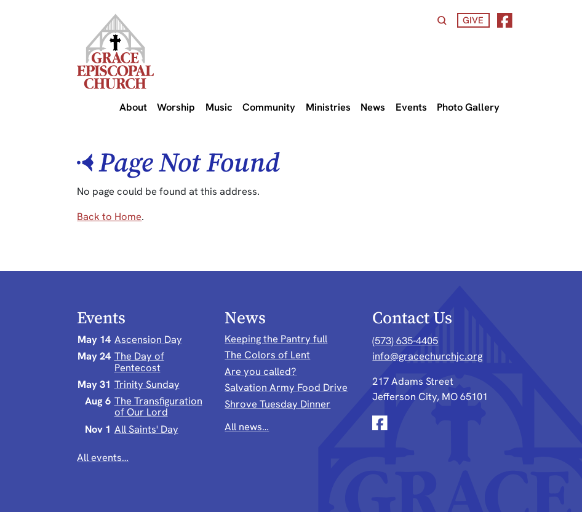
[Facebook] (504, 20)
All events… (103, 457)
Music (219, 107)
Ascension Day (148, 339)
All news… (247, 426)
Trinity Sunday (147, 384)
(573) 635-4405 (405, 340)
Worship (176, 107)
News (373, 107)
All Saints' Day (146, 429)
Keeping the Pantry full (276, 338)
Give (473, 20)
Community (268, 107)
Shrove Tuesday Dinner (277, 404)
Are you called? (261, 371)
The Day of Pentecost (139, 361)
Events (411, 107)
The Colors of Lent (267, 354)
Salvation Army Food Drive (286, 387)
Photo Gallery (468, 107)
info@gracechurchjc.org (427, 356)
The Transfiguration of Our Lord (158, 406)
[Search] (442, 20)
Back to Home (109, 216)
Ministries (328, 107)
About (133, 107)
